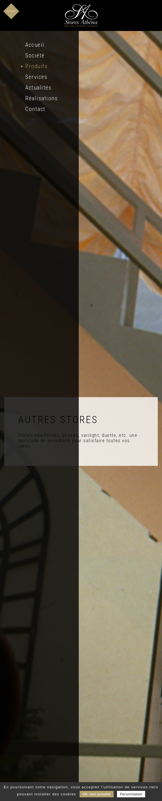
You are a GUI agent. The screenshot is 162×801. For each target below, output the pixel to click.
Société (35, 55)
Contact (35, 109)
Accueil (34, 44)
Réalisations (41, 98)
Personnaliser (131, 794)
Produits (36, 66)
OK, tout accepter (96, 794)
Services (36, 77)
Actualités (38, 87)
